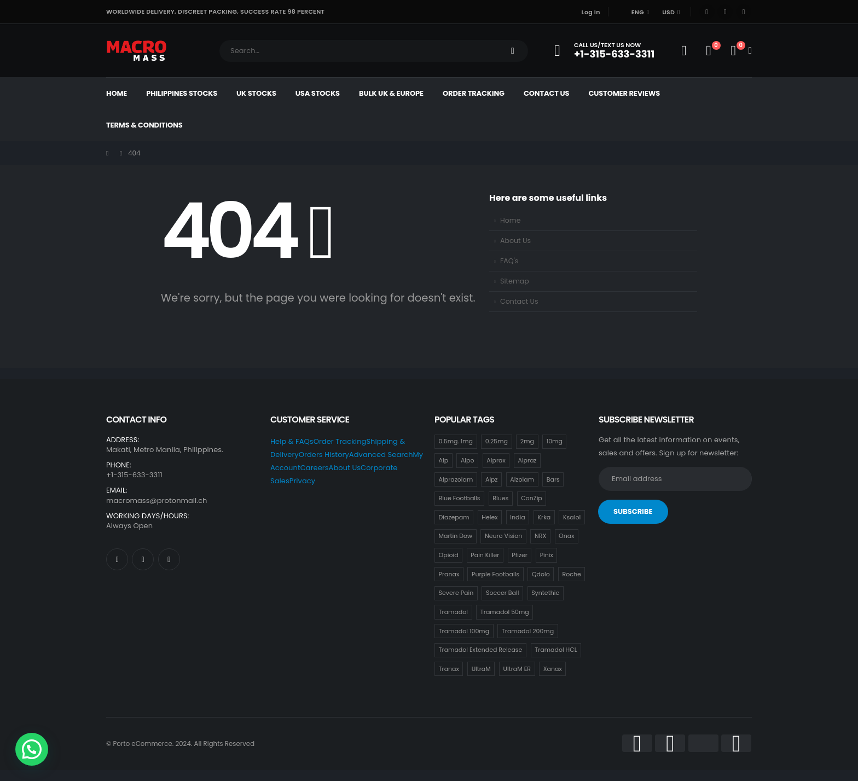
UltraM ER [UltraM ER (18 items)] (517, 668)
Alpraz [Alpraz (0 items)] (527, 460)
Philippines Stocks (181, 93)
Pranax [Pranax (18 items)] (449, 574)
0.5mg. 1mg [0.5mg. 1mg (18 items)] (456, 441)
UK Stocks (256, 93)
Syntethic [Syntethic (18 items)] (545, 592)
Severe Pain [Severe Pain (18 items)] (456, 592)
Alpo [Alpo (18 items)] (467, 460)
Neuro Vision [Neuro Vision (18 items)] (503, 535)
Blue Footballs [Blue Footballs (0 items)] (459, 498)
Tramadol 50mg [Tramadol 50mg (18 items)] (504, 612)
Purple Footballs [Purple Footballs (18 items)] (495, 574)
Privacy (302, 481)
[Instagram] (743, 12)
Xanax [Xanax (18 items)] (552, 668)
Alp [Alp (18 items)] (444, 460)
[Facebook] (707, 12)
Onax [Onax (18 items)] (566, 535)
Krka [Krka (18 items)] (543, 517)
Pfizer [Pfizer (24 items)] (519, 555)
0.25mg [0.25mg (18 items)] (496, 441)
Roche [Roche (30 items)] (572, 574)
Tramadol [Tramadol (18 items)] (453, 612)
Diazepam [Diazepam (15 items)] (454, 517)
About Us (515, 240)
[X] (725, 12)
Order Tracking (474, 93)
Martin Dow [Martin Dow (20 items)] (456, 535)
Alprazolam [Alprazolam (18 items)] (456, 479)
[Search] (512, 51)
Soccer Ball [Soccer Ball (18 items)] (502, 592)
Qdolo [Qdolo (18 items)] (541, 574)
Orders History (324, 454)
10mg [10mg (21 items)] (555, 441)
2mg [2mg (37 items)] (527, 441)
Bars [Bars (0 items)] (553, 479)
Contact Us (546, 93)
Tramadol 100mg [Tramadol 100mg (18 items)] (464, 631)
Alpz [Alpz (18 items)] (491, 479)
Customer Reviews (624, 93)
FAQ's (509, 260)
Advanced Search (381, 454)
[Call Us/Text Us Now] (608, 51)
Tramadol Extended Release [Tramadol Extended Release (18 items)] (481, 649)
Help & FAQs (292, 441)
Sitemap (514, 281)
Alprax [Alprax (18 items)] (495, 460)
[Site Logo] (136, 50)
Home (116, 93)
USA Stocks (317, 93)
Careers (314, 467)
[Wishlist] (708, 51)
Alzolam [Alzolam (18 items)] (522, 479)
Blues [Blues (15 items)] (500, 498)
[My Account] (683, 51)
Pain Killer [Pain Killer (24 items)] (485, 555)
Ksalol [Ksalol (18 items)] (572, 517)
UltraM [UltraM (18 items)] (481, 668)
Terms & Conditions (144, 125)
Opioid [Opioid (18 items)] (449, 555)
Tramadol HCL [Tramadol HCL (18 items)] (556, 649)
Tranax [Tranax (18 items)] (449, 668)
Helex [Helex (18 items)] (489, 517)
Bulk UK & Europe (391, 93)
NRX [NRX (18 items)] (540, 535)
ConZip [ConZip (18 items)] (531, 498)
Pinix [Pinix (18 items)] (546, 555)
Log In (591, 12)
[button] (31, 749)
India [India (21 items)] (517, 517)
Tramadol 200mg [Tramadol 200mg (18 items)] (528, 631)
